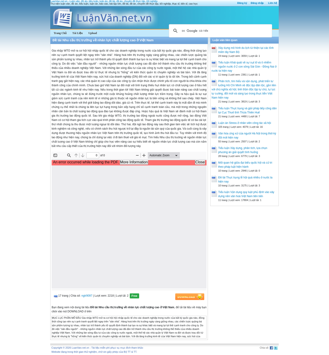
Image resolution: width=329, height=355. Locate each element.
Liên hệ (272, 3)
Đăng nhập (257, 3)
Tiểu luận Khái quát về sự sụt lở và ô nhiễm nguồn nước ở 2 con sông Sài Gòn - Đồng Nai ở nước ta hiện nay (244, 66)
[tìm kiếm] (220, 31)
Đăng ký (242, 3)
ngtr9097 (87, 295)
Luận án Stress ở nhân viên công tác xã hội (244, 123)
